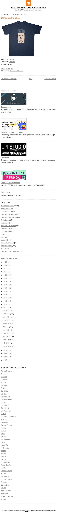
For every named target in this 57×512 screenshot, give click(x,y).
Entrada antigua (50, 79)
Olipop (3, 459)
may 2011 (7, 333)
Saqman (4, 482)
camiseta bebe (6, 246)
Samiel (3, 473)
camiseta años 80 (7, 243)
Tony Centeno (6, 491)
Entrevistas (5, 248)
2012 (6, 304)
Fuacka (3, 419)
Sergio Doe (5, 485)
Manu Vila (4, 445)
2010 (6, 350)
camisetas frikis (7, 228)
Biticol (3, 388)
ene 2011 (6, 346)
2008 (6, 357)
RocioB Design (6, 471)
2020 (6, 278)
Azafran (4, 385)
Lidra (3, 442)
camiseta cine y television (10, 251)
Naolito (3, 454)
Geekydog (4, 422)
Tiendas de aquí (16, 71)
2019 (6, 281)
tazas (3, 237)
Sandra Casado (6, 479)
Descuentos (5, 211)
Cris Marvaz (5, 397)
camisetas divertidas (8, 214)
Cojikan (3, 394)
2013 (6, 301)
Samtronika (5, 476)
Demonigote (5, 405)
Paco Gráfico (5, 462)
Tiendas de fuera (7, 209)
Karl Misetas (5, 439)
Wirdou (3, 499)
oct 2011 (6, 317)
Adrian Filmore (6, 371)
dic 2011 (6, 310)
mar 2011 (6, 340)
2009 (6, 353)
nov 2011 (6, 314)
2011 (6, 307)
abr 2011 (6, 336)
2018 (6, 285)
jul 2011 (6, 327)
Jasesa (3, 436)
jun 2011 (6, 330)
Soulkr (3, 488)
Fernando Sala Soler (8, 416)
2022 (6, 272)
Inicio (30, 79)
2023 (6, 268)
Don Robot (5, 408)
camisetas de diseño (8, 226)
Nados (3, 451)
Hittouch (4, 428)
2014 (6, 298)
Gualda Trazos (6, 425)
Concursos (5, 231)
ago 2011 (6, 323)
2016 (6, 291)
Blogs (3, 234)
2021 (6, 275)
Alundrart (4, 379)
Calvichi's (4, 391)
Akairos (3, 374)
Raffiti (3, 468)
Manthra (12, 62)
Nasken (4, 456)
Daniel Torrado (6, 399)
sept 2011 (7, 320)
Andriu (3, 382)
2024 (6, 265)
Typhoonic (4, 493)
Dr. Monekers (6, 411)
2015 (6, 294)
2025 (6, 262)
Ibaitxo (3, 431)
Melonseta (5, 448)
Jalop (3, 434)
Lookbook (5, 240)
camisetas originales (8, 217)
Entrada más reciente (8, 79)
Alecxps (4, 377)
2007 (6, 360)
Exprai (3, 414)
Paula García (5, 465)
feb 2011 (6, 343)
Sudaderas (5, 220)
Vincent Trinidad (7, 496)
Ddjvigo (3, 402)
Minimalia (10, 59)
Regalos (4, 223)
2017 (6, 288)
